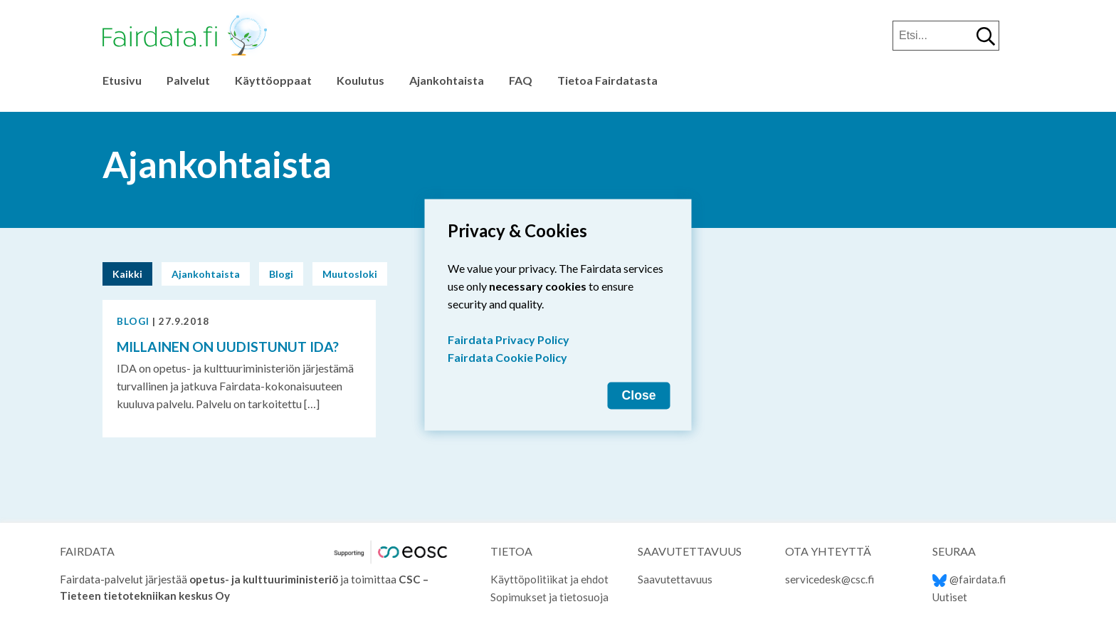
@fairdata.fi (969, 579)
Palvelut (188, 80)
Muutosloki (349, 274)
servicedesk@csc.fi (829, 579)
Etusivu (122, 80)
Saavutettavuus (675, 579)
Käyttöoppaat (273, 80)
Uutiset (949, 597)
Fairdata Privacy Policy (508, 338)
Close (639, 395)
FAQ (520, 80)
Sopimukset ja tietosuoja (549, 597)
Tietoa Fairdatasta (607, 80)
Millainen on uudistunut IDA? (228, 346)
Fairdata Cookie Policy (507, 356)
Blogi (281, 274)
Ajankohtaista (446, 80)
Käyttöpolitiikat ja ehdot (549, 579)
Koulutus (360, 80)
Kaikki (127, 274)
